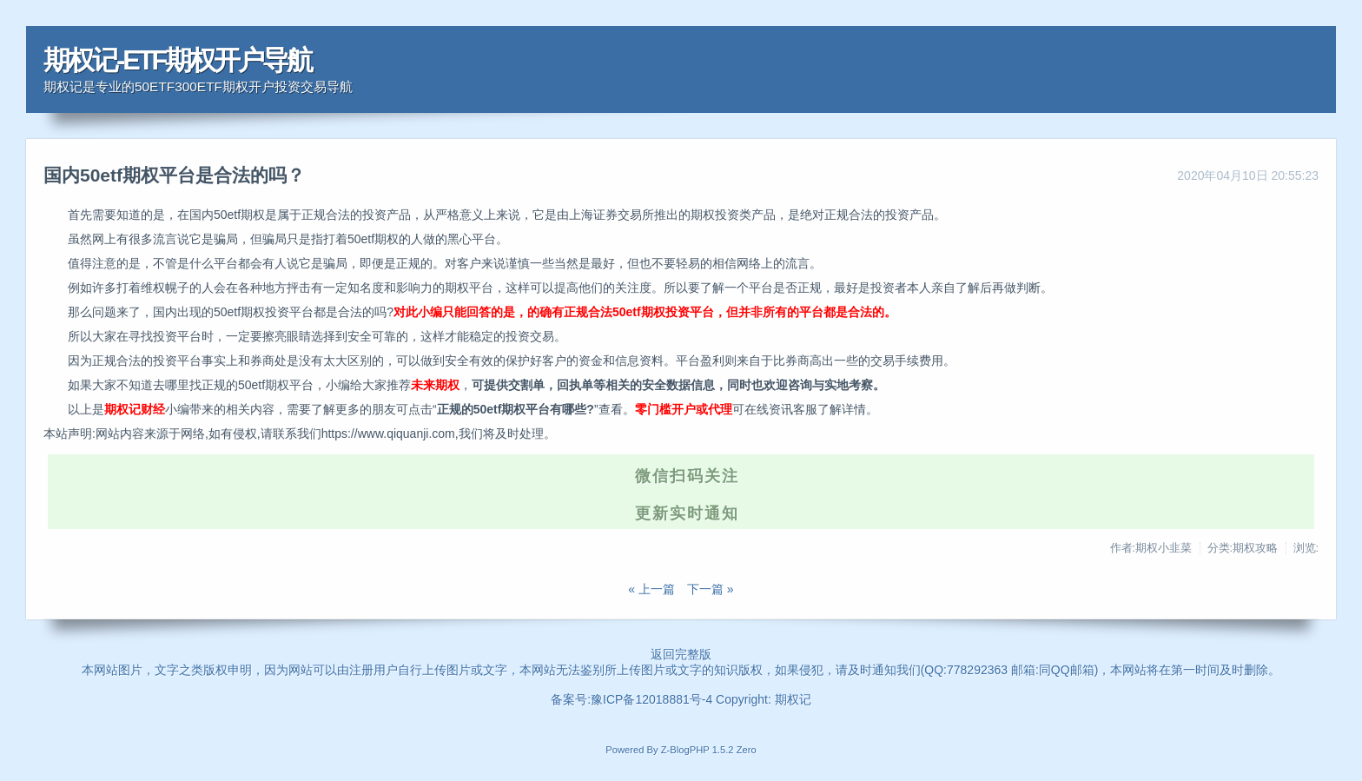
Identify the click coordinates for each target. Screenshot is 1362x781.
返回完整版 (681, 654)
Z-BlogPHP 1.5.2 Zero (709, 750)
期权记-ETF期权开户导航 (177, 60)
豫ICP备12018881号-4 (653, 699)
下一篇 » (710, 589)
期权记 (793, 699)
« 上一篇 (651, 589)
